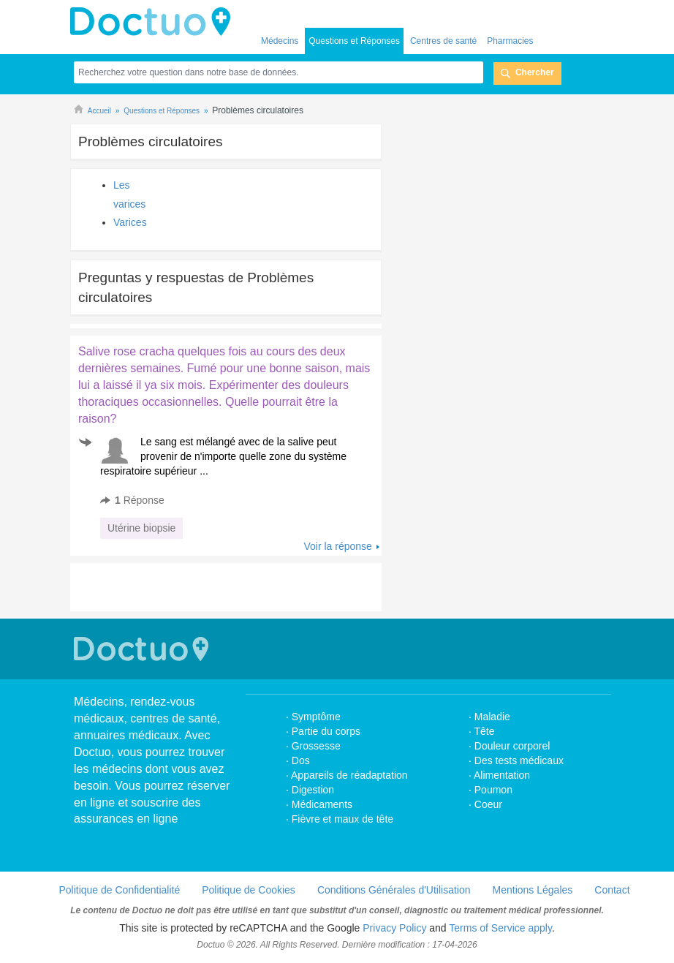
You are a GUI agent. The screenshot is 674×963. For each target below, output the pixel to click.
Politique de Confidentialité (119, 890)
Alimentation (502, 775)
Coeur (488, 804)
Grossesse (316, 746)
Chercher (534, 72)
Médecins (279, 41)
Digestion (314, 790)
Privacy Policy (394, 928)
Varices (130, 222)
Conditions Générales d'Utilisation (394, 890)
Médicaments (322, 804)
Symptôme (316, 716)
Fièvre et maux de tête (342, 819)
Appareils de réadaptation (349, 775)
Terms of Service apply (500, 928)
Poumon (493, 790)
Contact (611, 890)
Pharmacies (510, 41)
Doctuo (154, 22)
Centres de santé (443, 41)
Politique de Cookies (248, 890)
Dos (301, 760)
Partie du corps (327, 731)
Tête (484, 731)
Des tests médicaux (519, 760)
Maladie (492, 716)
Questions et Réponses (354, 41)
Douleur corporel (512, 746)
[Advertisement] (243, 587)
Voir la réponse (337, 546)
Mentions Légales (533, 890)
